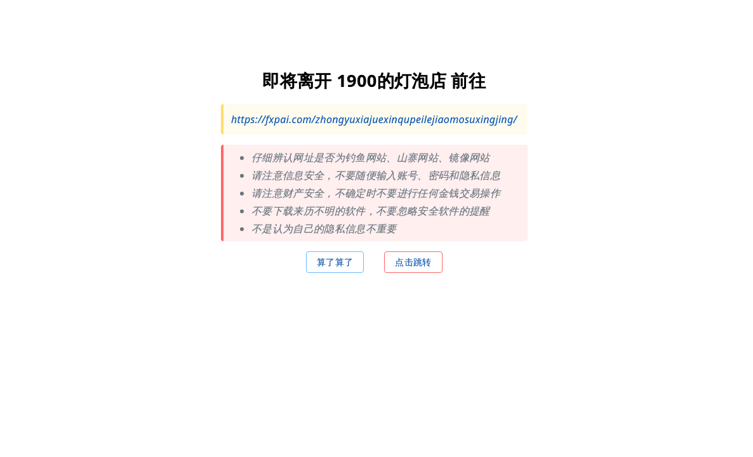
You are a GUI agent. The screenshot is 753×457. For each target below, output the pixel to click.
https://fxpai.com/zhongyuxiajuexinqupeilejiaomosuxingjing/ (374, 119)
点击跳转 (414, 261)
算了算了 (335, 261)
